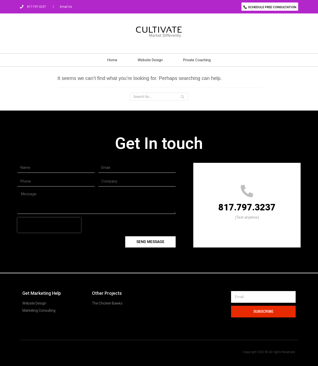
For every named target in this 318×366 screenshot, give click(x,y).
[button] (269, 6)
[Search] (159, 97)
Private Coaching (197, 60)
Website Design (150, 60)
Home (112, 60)
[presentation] (49, 225)
